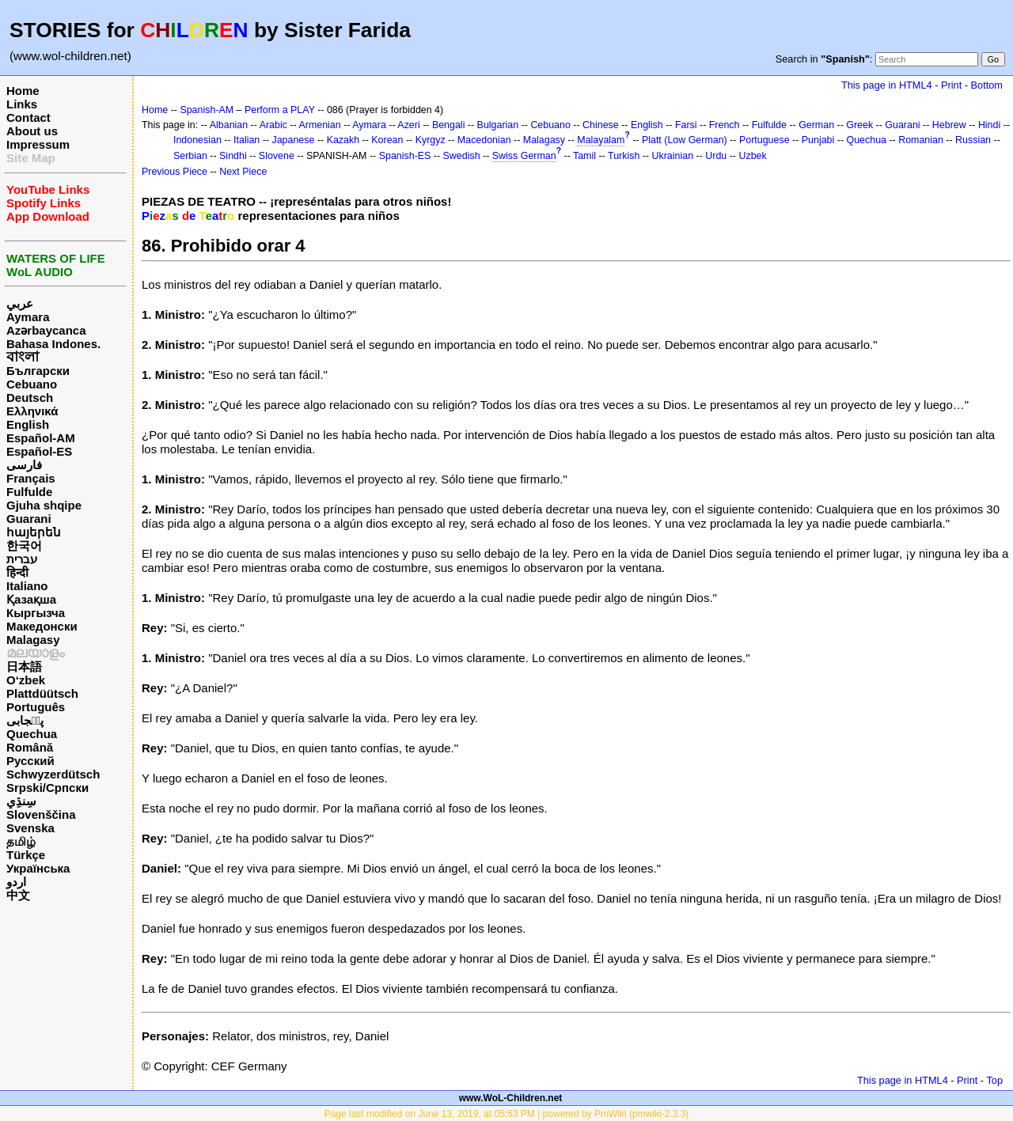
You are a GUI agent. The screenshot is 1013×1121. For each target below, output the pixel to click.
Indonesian (197, 140)
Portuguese (764, 140)
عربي (19, 303)
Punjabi (818, 140)
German (816, 125)
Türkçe (25, 855)
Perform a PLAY (280, 110)
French (724, 125)
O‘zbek (25, 680)
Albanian (229, 125)
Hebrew (949, 125)
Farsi (686, 125)
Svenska (30, 828)
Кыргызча (35, 612)
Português (35, 707)
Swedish (461, 155)
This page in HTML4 (886, 85)
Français (30, 478)
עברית (21, 559)
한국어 (24, 545)
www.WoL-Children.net (511, 1098)
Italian (246, 140)
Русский (30, 760)
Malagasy (33, 639)
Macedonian (484, 140)
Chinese (600, 125)
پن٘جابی (25, 720)
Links (21, 104)
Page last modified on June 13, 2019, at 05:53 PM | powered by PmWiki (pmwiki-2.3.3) (506, 1113)
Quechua (31, 733)
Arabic (273, 125)
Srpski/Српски (47, 787)
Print (951, 85)
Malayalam (600, 140)
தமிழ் (21, 841)
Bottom (987, 85)
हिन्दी (17, 572)
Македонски (42, 626)
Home (23, 90)
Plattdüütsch (42, 693)
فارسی (24, 465)
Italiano (27, 586)
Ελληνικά (32, 411)
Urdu (716, 155)
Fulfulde (29, 491)
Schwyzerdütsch (53, 774)
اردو (16, 881)
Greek (859, 125)
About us (32, 131)
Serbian (190, 155)
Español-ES (39, 451)
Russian (973, 140)
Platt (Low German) (684, 140)
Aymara (27, 317)
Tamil (584, 155)
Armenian (319, 125)
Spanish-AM (206, 110)
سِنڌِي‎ (21, 801)
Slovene (276, 155)
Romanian (920, 140)
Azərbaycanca (46, 330)
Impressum (38, 144)
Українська (38, 868)
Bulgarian (498, 125)
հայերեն (33, 532)
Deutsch (29, 397)
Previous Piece (174, 171)
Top (994, 1080)
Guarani (28, 518)
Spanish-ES (405, 155)
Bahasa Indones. (53, 343)
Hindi (989, 125)
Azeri (408, 125)
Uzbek (752, 155)
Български (38, 370)
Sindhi (233, 155)
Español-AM (40, 438)
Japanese (292, 140)
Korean (387, 140)
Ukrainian (673, 155)
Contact (28, 117)
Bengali (448, 125)
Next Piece (243, 171)
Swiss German (524, 155)
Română (29, 747)
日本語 (24, 666)
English (27, 424)
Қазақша (31, 599)
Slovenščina (41, 814)
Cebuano (31, 384)
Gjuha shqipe (44, 505)
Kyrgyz (430, 140)
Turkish (623, 155)
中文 (18, 895)
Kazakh (343, 140)
